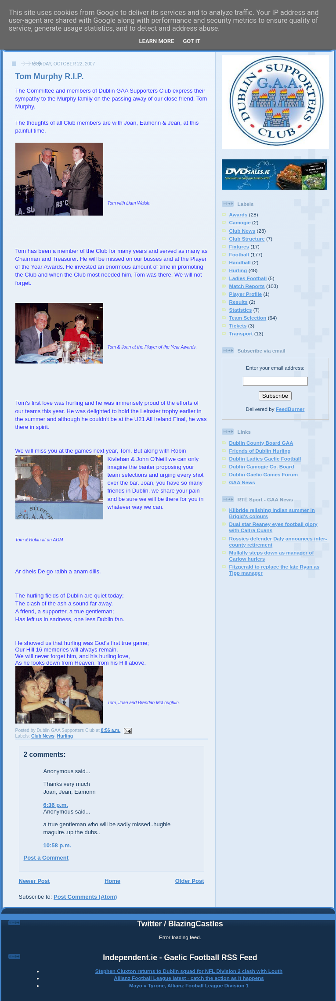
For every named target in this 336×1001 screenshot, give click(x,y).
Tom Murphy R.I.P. (49, 76)
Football (239, 254)
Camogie (240, 222)
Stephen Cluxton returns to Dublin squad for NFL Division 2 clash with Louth (188, 971)
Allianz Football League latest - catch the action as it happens (189, 978)
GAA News (242, 482)
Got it (191, 41)
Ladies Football (248, 278)
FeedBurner (290, 409)
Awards (238, 214)
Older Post (189, 881)
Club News (42, 736)
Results (238, 302)
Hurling (65, 736)
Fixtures (239, 246)
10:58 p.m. (57, 845)
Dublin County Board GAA (261, 443)
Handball (240, 262)
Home (112, 881)
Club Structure (247, 238)
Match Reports (247, 286)
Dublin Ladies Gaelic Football (265, 458)
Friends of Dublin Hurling (260, 451)
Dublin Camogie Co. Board (261, 466)
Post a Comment (46, 857)
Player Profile (245, 294)
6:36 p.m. (55, 805)
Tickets (238, 325)
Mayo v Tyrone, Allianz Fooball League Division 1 (189, 985)
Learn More (156, 41)
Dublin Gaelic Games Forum (263, 474)
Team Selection (248, 317)
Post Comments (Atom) (85, 896)
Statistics (240, 310)
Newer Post (34, 881)
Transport (241, 333)
